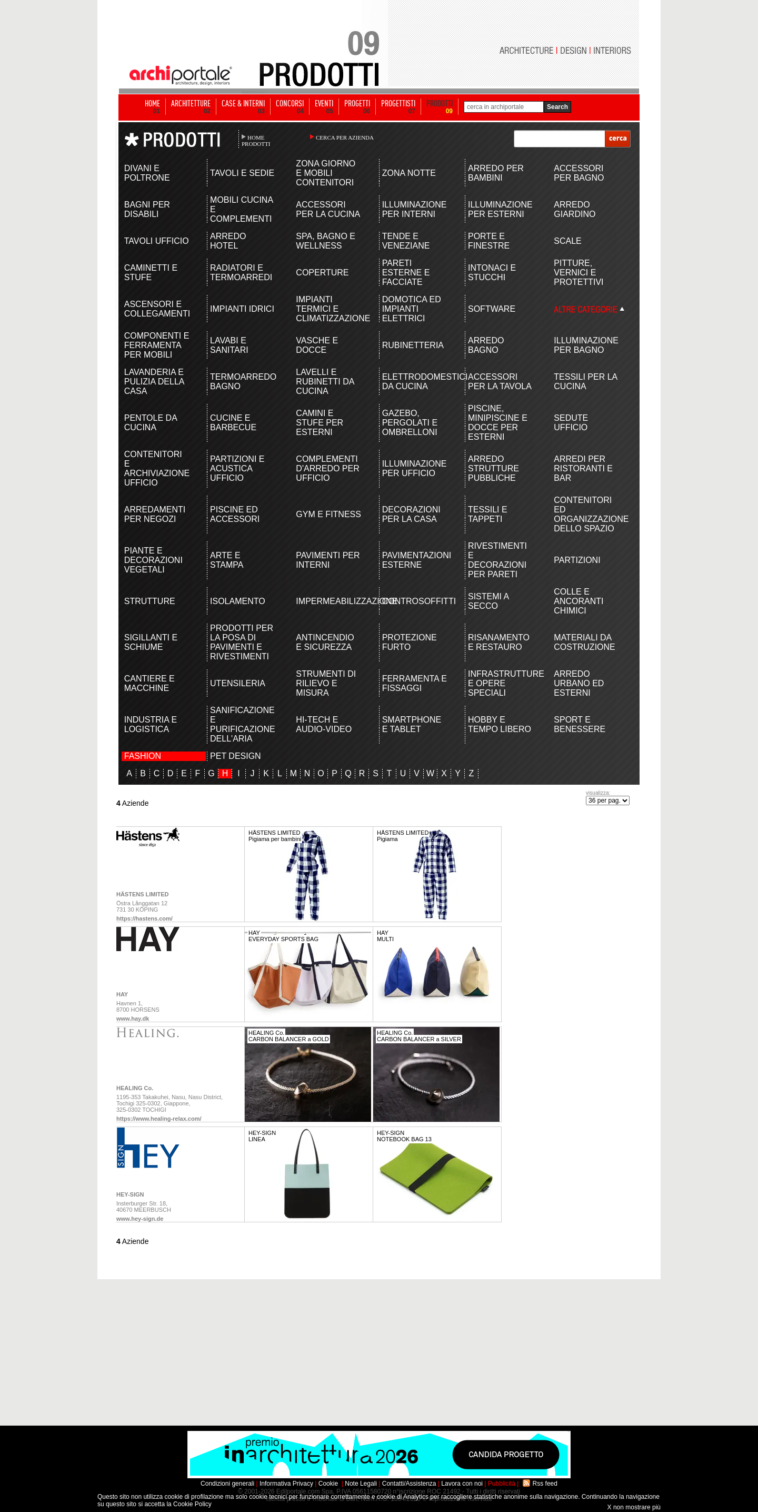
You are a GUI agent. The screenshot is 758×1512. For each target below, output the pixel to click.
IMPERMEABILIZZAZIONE (329, 601)
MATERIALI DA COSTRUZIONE (584, 642)
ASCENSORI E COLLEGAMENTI (157, 309)
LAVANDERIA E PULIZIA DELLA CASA (154, 382)
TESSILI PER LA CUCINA (585, 381)
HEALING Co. (134, 1088)
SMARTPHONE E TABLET (412, 724)
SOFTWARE (491, 308)
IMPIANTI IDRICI (242, 308)
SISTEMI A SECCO (488, 601)
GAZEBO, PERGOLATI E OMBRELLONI (410, 423)
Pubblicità (501, 1483)
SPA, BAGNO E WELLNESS (325, 241)
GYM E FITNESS (328, 514)
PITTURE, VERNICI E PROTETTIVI (578, 272)
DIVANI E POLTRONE (147, 173)
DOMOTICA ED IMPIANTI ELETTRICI (411, 309)
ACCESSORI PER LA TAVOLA (500, 381)
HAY (122, 994)
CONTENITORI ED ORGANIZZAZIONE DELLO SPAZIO (587, 514)
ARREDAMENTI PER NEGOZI (154, 514)
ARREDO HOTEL (228, 241)
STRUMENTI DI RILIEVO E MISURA (326, 683)
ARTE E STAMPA (226, 560)
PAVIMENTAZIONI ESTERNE (415, 560)
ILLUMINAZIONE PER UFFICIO (414, 468)
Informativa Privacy (286, 1483)
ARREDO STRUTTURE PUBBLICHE (493, 468)
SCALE (567, 240)
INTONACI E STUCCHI (492, 272)
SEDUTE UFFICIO (571, 422)
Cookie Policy (192, 1504)
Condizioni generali (227, 1483)
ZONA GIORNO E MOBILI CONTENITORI (325, 173)
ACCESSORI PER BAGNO (579, 173)
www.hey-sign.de (139, 1218)
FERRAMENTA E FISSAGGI (414, 683)
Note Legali (361, 1483)
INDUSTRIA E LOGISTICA (150, 724)
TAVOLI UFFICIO (156, 240)
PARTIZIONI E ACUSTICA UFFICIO (237, 468)
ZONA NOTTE (409, 173)
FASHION (142, 756)
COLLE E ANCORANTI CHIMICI (578, 601)
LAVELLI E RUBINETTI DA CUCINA (325, 382)
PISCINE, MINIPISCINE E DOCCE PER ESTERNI (497, 422)
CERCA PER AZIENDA (345, 137)
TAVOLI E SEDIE (242, 173)
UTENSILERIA (237, 683)
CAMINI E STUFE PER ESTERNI (319, 423)
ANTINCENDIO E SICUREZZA (325, 642)
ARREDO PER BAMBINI (496, 173)
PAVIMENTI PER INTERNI (328, 560)
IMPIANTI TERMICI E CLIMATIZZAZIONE (329, 309)
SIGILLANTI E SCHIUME (150, 642)
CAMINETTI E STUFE (150, 272)
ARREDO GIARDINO (574, 209)
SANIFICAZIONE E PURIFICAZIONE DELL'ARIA (242, 724)
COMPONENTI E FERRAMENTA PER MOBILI (157, 345)
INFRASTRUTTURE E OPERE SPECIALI (501, 683)
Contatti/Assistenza (409, 1483)
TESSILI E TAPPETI (487, 514)
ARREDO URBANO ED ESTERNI (579, 683)
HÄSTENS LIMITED (142, 894)
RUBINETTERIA (413, 345)
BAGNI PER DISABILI (147, 209)
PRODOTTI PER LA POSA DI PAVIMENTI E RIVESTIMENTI (241, 642)
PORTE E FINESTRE (489, 241)
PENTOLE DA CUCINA (150, 422)
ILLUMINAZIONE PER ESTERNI (500, 209)
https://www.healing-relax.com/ (159, 1118)
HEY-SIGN (130, 1194)
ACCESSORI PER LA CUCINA (328, 209)
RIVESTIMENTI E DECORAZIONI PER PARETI (497, 560)
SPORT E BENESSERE (579, 724)
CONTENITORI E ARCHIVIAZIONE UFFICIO (157, 468)
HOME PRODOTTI (256, 140)
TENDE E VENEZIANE (406, 241)
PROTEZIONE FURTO (409, 642)
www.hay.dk (132, 1018)
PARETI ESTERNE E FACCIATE (406, 272)
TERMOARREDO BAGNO (243, 381)
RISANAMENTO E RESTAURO (499, 642)
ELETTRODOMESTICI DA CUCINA (415, 381)
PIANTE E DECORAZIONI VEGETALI (153, 560)
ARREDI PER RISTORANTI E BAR (583, 468)
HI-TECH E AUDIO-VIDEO (324, 724)
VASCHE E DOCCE (317, 345)
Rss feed (545, 1483)
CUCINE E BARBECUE (233, 422)
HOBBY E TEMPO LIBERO (499, 724)
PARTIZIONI (577, 560)
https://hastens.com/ (144, 918)
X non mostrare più (634, 1507)
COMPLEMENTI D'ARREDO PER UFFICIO (327, 468)
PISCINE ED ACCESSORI (235, 514)
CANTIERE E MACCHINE (149, 683)
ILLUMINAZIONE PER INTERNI (414, 209)
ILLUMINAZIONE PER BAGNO (586, 345)
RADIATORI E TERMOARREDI (241, 272)
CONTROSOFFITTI (415, 601)
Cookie (328, 1483)
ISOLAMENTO (237, 601)
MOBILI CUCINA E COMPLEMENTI (241, 209)
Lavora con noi (462, 1483)
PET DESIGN (235, 756)
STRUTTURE (149, 601)
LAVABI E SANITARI (229, 345)
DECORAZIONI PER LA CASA (411, 514)
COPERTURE (322, 272)
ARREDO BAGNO (486, 345)
